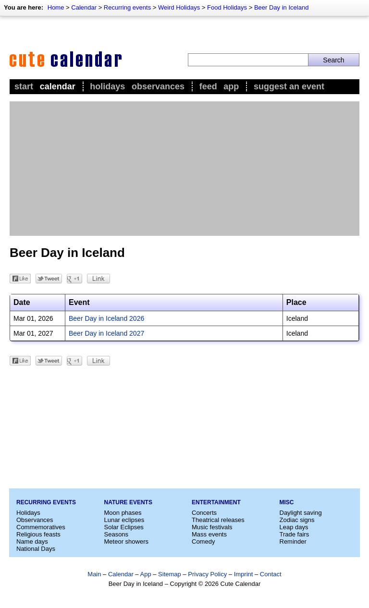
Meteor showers (126, 541)
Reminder (293, 541)
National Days (35, 548)
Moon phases (123, 512)
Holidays (107, 86)
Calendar (84, 7)
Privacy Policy (207, 574)
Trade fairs (294, 534)
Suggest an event (289, 86)
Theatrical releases (218, 519)
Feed (208, 86)
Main (94, 574)
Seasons (116, 534)
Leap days (294, 527)
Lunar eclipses (124, 519)
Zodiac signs (297, 519)
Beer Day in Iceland (281, 7)
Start (23, 86)
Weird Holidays (179, 7)
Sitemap (169, 574)
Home (56, 7)
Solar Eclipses (124, 527)
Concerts (204, 512)
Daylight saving (301, 512)
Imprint (243, 574)
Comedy (203, 541)
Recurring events (127, 7)
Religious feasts (38, 534)
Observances (158, 86)
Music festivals (212, 527)
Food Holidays (227, 7)
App (231, 86)
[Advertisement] (184, 168)
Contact (271, 574)
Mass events (209, 534)
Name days (32, 541)
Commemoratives (40, 527)
